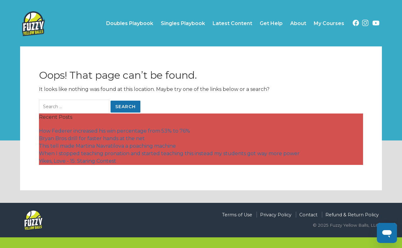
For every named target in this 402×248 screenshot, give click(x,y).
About (298, 23)
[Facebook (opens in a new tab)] (356, 24)
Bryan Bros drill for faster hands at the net (92, 138)
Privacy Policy (275, 215)
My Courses (329, 23)
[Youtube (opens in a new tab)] (376, 24)
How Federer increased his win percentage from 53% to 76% (114, 131)
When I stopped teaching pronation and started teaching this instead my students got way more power (169, 153)
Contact (308, 215)
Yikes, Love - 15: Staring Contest (77, 161)
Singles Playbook (183, 23)
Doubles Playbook (129, 23)
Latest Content (232, 23)
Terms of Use (237, 215)
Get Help (271, 23)
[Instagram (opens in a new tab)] (365, 24)
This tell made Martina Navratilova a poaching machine (107, 146)
